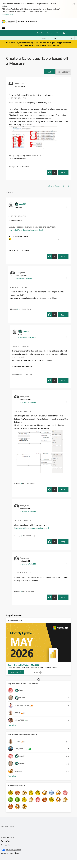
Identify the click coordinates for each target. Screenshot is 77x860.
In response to (24, 278)
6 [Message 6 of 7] (21, 536)
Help (57, 33)
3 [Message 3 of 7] (17, 309)
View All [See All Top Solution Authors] (12, 725)
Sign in (49, 33)
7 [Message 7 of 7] (21, 483)
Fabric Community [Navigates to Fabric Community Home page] (27, 21)
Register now (7, 14)
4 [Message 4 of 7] (19, 374)
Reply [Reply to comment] (63, 256)
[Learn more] (16, 672)
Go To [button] (65, 33)
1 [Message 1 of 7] (15, 166)
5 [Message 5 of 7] (21, 591)
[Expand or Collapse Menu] (3, 27)
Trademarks (5, 845)
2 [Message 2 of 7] (15, 250)
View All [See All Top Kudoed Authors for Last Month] (12, 776)
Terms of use (5, 841)
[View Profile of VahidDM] (22, 204)
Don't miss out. (53, 45)
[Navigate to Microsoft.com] (8, 21)
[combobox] (57, 38)
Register (40, 33)
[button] (49, 71)
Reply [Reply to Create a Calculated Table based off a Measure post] (63, 172)
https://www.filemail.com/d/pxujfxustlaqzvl (31, 528)
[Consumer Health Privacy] (38, 853)
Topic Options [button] (62, 72)
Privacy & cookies (7, 837)
